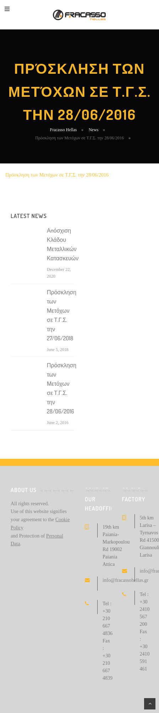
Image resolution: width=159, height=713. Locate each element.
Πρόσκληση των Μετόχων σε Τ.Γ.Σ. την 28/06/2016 (57, 175)
